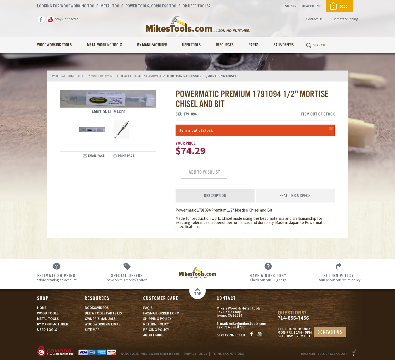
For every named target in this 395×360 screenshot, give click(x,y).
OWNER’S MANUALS (100, 318)
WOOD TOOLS (47, 313)
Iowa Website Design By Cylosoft (324, 354)
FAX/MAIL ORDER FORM (161, 313)
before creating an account (56, 277)
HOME (42, 308)
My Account (311, 6)
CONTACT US (330, 332)
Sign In (291, 6)
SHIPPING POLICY (157, 318)
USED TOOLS (47, 329)
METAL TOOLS (48, 318)
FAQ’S (148, 308)
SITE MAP (92, 329)
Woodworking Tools (54, 45)
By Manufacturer (152, 45)
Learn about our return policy (338, 277)
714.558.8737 (234, 327)
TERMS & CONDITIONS (228, 353)
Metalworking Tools (104, 45)
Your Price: (186, 143)
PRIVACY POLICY (195, 353)
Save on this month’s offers (127, 277)
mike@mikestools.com (247, 323)
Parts (253, 45)
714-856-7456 (293, 317)
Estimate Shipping (344, 19)
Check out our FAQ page (268, 277)
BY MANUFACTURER (52, 324)
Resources (224, 45)
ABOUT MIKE (153, 335)
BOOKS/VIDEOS (97, 308)
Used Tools (191, 45)
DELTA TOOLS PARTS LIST (104, 313)
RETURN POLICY (156, 324)
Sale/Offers (283, 45)
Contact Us (314, 19)
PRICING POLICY (156, 329)
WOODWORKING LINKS (102, 324)
